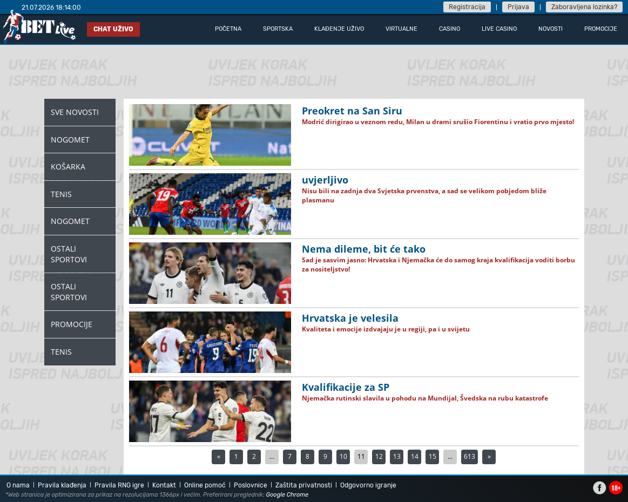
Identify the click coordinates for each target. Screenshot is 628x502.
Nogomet (70, 139)
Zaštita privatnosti (303, 485)
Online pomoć (205, 485)
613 (469, 456)
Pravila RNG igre (119, 485)
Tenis (61, 194)
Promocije (71, 324)
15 (432, 456)
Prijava (518, 7)
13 (397, 456)
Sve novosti (75, 112)
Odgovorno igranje (368, 485)
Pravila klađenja (62, 485)
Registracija (467, 7)
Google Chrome (287, 494)
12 (379, 456)
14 (414, 456)
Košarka (68, 166)
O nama (18, 485)
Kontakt (164, 485)
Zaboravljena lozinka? (584, 7)
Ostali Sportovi (69, 253)
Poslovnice (250, 485)
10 (343, 456)
